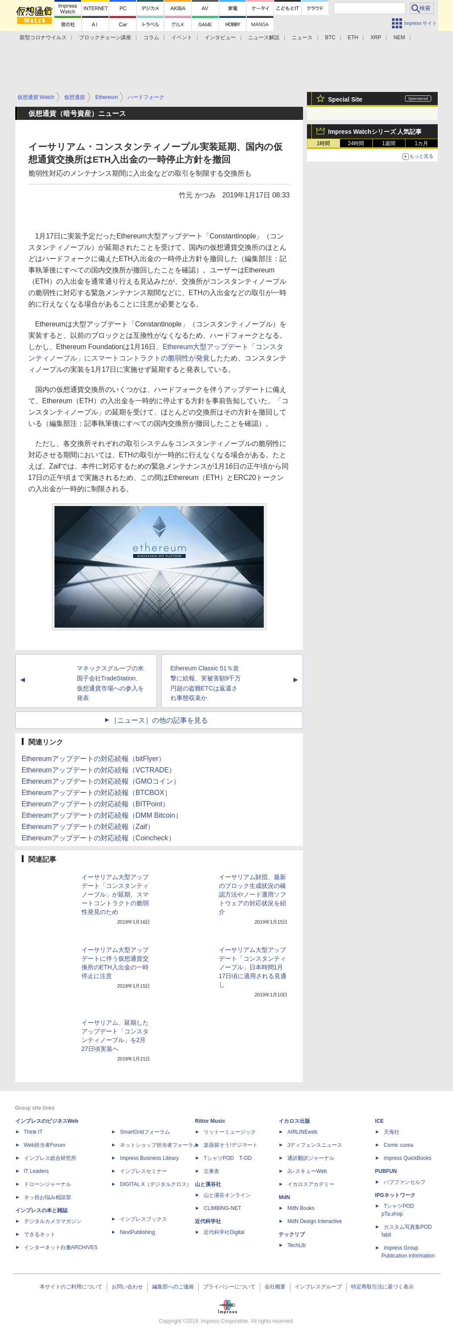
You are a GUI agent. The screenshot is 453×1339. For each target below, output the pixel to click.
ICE (379, 1121)
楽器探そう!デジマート (230, 1145)
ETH (353, 37)
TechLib (296, 1245)
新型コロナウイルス (43, 37)
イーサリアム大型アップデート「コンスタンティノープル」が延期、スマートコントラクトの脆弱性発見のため (115, 894)
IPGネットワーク (395, 1195)
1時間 (323, 143)
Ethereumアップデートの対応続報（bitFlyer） (94, 758)
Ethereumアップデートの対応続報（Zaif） (88, 826)
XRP (376, 37)
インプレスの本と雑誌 (41, 1210)
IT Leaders (36, 1171)
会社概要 (275, 1287)
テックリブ (292, 1234)
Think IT (33, 1132)
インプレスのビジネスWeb (46, 1121)
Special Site (345, 99)
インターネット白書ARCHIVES (61, 1247)
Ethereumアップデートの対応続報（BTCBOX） (96, 792)
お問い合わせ (127, 1287)
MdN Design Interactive (314, 1221)
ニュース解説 (263, 37)
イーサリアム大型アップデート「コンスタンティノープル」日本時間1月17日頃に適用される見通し (253, 967)
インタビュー (220, 37)
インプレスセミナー (143, 1171)
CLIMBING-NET (222, 1208)
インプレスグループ (318, 1287)
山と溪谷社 (208, 1184)
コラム (151, 37)
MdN (284, 1197)
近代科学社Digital (224, 1232)
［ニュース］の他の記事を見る (159, 720)
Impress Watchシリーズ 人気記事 (375, 131)
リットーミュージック (230, 1132)
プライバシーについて (229, 1287)
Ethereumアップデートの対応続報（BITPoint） (96, 804)
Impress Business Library (149, 1158)
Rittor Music (210, 1121)
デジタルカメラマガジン (53, 1221)
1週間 (388, 143)
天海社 (391, 1132)
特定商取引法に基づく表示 (382, 1287)
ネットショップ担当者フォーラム (159, 1145)
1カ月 (421, 143)
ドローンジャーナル (47, 1184)
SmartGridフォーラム (145, 1132)
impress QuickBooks (407, 1158)
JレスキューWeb (307, 1171)
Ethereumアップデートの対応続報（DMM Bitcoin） (102, 815)
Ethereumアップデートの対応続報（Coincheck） (98, 838)
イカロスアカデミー (310, 1184)
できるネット (39, 1234)
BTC (330, 37)
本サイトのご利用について (71, 1287)
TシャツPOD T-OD (228, 1158)
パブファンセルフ (405, 1182)
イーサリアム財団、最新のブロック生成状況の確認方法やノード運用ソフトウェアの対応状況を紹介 (252, 894)
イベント (181, 37)
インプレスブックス (143, 1219)
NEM (399, 37)
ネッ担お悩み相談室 (47, 1197)
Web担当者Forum (44, 1145)
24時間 (356, 143)
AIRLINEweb (302, 1132)
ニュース (302, 37)
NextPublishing (137, 1232)
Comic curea (398, 1145)
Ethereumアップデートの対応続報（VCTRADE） (99, 770)
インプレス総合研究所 (50, 1158)
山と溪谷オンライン (227, 1195)
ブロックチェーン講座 (105, 37)
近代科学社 (208, 1221)
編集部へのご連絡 (173, 1287)
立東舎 (211, 1171)
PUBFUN (386, 1171)
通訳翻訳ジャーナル (310, 1158)
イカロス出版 (294, 1121)
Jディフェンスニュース (314, 1145)
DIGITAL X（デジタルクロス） (156, 1184)
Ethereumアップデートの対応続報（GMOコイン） (101, 781)
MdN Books (300, 1208)
